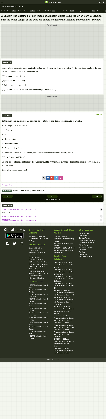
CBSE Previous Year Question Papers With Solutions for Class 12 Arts (64, 265)
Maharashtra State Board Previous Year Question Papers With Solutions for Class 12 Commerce (64, 301)
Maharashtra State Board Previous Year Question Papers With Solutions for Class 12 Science (64, 310)
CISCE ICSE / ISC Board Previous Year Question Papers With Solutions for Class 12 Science (64, 342)
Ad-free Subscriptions (86, 256)
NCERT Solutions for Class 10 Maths (38, 323)
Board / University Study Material (64, 231)
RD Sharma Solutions (36, 259)
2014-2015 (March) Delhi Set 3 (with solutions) (19, 220)
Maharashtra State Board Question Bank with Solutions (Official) (38, 239)
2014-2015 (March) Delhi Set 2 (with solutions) (19, 216)
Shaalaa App (83, 254)
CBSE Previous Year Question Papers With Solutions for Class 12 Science (64, 279)
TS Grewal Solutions (35, 269)
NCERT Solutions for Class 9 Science (38, 337)
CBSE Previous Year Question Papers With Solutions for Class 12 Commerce (64, 272)
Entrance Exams (84, 233)
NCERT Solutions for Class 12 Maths (38, 286)
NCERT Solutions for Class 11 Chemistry (38, 314)
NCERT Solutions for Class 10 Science (38, 328)
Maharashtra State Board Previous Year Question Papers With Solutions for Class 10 (64, 318)
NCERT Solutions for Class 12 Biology (38, 300)
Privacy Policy (83, 245)
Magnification (7, 185)
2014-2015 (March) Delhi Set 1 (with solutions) (19, 210)
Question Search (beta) (86, 243)
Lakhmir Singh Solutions (37, 266)
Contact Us (82, 249)
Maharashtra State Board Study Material (64, 240)
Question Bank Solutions (87, 240)
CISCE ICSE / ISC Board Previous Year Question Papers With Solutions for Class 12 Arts (64, 325)
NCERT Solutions (34, 257)
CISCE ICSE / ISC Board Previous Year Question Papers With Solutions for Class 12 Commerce (64, 333)
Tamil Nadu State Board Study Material (63, 244)
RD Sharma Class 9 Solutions (38, 264)
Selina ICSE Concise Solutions (38, 273)
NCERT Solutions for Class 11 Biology (38, 319)
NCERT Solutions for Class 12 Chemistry (38, 295)
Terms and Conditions (86, 247)
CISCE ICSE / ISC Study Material (64, 248)
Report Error (7, 191)
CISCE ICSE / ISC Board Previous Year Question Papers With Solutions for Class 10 (64, 350)
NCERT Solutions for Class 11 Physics (38, 309)
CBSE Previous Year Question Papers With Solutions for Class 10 (64, 286)
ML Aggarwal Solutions (36, 278)
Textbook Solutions (37, 244)
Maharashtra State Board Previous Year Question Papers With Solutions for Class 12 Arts (64, 293)
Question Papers (84, 238)
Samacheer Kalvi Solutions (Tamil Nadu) (37, 254)
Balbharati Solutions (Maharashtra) (35, 249)
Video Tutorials (84, 236)
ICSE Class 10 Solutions (36, 271)
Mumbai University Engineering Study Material (64, 251)
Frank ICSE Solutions (35, 276)
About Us (82, 252)
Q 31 (52, 196)
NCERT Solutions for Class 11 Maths (38, 305)
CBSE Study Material (60, 236)
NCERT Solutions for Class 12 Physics (38, 291)
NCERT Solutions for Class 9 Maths (38, 332)
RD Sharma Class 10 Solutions (39, 262)
